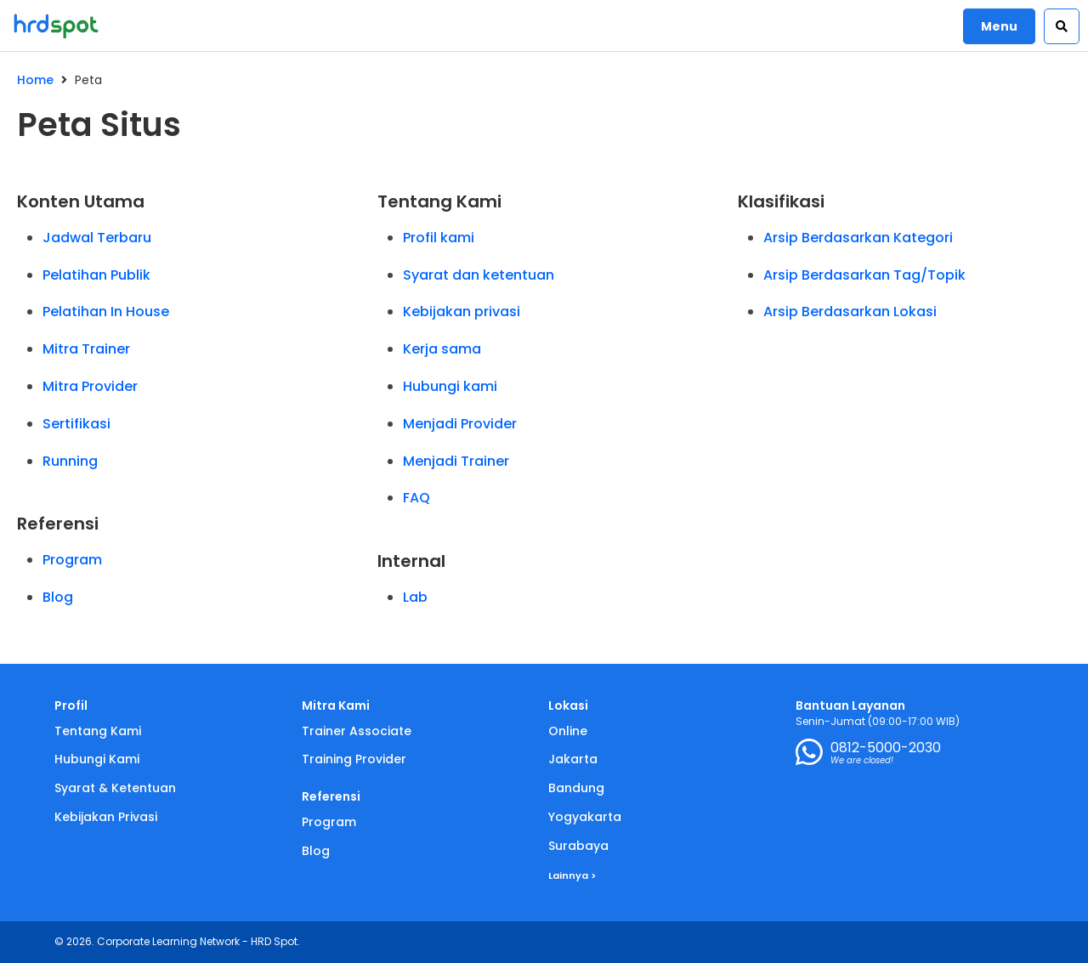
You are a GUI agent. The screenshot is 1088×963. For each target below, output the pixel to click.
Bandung (576, 787)
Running (70, 461)
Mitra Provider (90, 386)
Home (35, 79)
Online (567, 730)
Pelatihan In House (105, 311)
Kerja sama (442, 349)
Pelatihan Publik (96, 275)
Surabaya (578, 845)
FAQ (416, 497)
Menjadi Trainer (456, 461)
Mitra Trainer (86, 349)
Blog (57, 597)
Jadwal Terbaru (96, 237)
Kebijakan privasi (461, 311)
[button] (1062, 26)
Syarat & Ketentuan (115, 787)
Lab (415, 597)
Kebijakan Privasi (105, 816)
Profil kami (438, 237)
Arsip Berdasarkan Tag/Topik (864, 275)
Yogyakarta (584, 816)
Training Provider (354, 759)
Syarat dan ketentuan (478, 275)
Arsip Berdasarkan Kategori (858, 237)
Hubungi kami (450, 386)
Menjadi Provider (460, 423)
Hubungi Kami (96, 759)
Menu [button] (999, 26)
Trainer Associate (356, 730)
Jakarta (573, 759)
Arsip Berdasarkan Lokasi (850, 311)
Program (72, 559)
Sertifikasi (76, 423)
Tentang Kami (97, 730)
